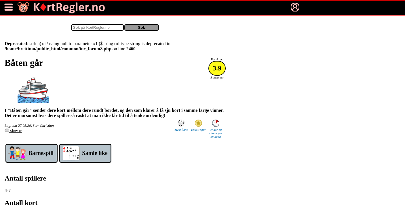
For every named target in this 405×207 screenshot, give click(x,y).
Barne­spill (41, 153)
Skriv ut (13, 131)
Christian (47, 126)
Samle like (94, 153)
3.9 (217, 68)
